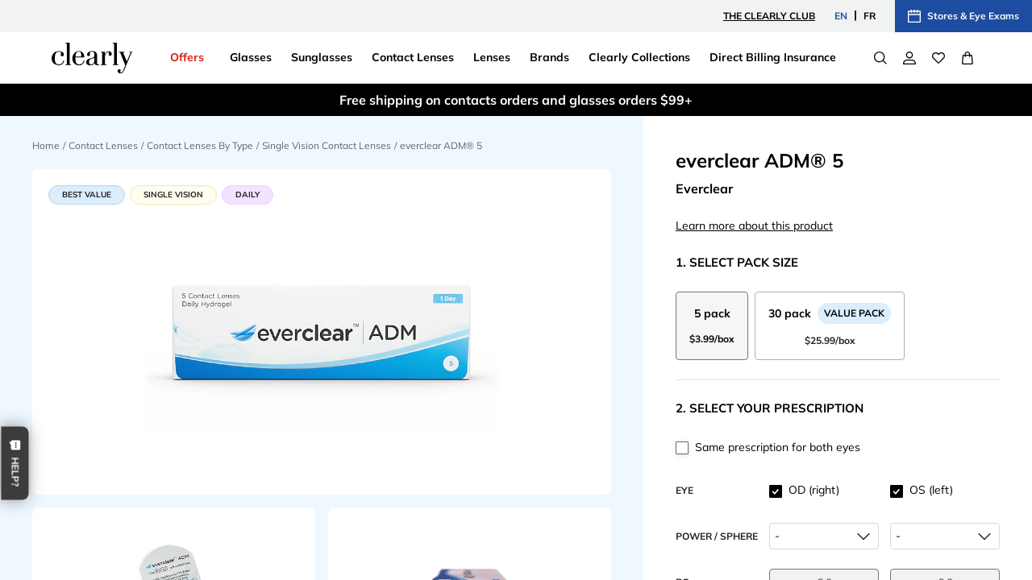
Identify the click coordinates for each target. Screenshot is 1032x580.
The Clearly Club (769, 16)
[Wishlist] (938, 58)
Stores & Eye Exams (963, 16)
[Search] (880, 58)
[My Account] (909, 58)
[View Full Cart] (967, 58)
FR (869, 16)
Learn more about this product (754, 225)
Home (46, 145)
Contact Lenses (103, 145)
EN (840, 16)
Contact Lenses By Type (200, 145)
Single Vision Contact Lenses (326, 145)
